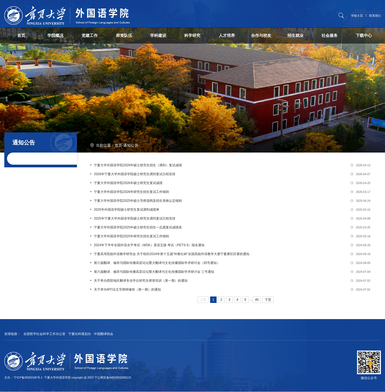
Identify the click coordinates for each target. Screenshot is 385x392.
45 (257, 300)
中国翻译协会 (103, 334)
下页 (268, 300)
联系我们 (375, 15)
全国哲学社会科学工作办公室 (44, 334)
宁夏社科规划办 (79, 334)
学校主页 (357, 15)
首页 (118, 145)
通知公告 (130, 145)
